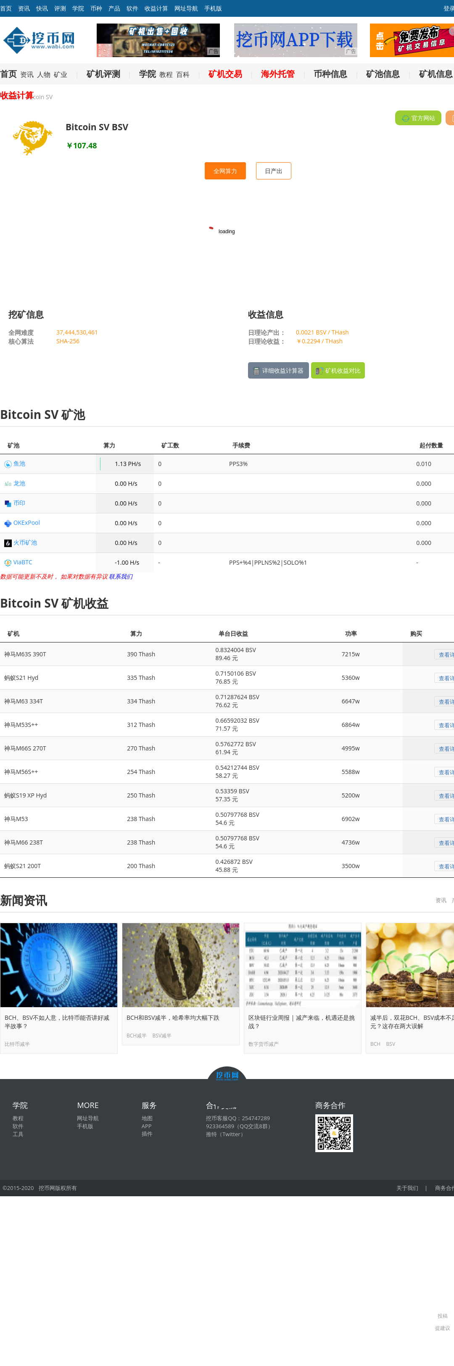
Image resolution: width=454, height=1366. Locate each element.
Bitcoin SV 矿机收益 (54, 603)
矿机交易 (225, 73)
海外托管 (278, 73)
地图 (147, 1118)
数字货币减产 (263, 1044)
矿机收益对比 (338, 370)
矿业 (60, 74)
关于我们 (407, 1188)
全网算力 (225, 171)
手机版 (213, 8)
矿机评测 (103, 73)
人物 (43, 74)
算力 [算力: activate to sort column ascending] (109, 445)
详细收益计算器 (278, 370)
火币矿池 (25, 542)
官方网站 (418, 118)
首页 (8, 73)
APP (147, 1126)
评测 (60, 8)
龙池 (19, 483)
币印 (19, 503)
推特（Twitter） (225, 1134)
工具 (18, 1134)
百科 (183, 74)
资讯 (24, 8)
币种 (96, 8)
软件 (132, 8)
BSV (391, 1044)
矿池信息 (383, 73)
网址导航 (186, 8)
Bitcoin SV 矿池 (42, 414)
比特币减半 (17, 1044)
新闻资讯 (23, 900)
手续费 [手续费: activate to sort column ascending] (241, 445)
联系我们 (120, 576)
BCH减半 (137, 1035)
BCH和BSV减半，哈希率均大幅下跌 (173, 1017)
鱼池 (19, 463)
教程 (166, 74)
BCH (375, 1044)
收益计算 (156, 8)
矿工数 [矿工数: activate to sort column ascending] (170, 445)
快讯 (42, 8)
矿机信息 (436, 73)
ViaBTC (22, 562)
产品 (114, 8)
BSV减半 (162, 1035)
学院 (78, 8)
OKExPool (26, 522)
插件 (147, 1133)
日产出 (273, 171)
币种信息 (330, 73)
